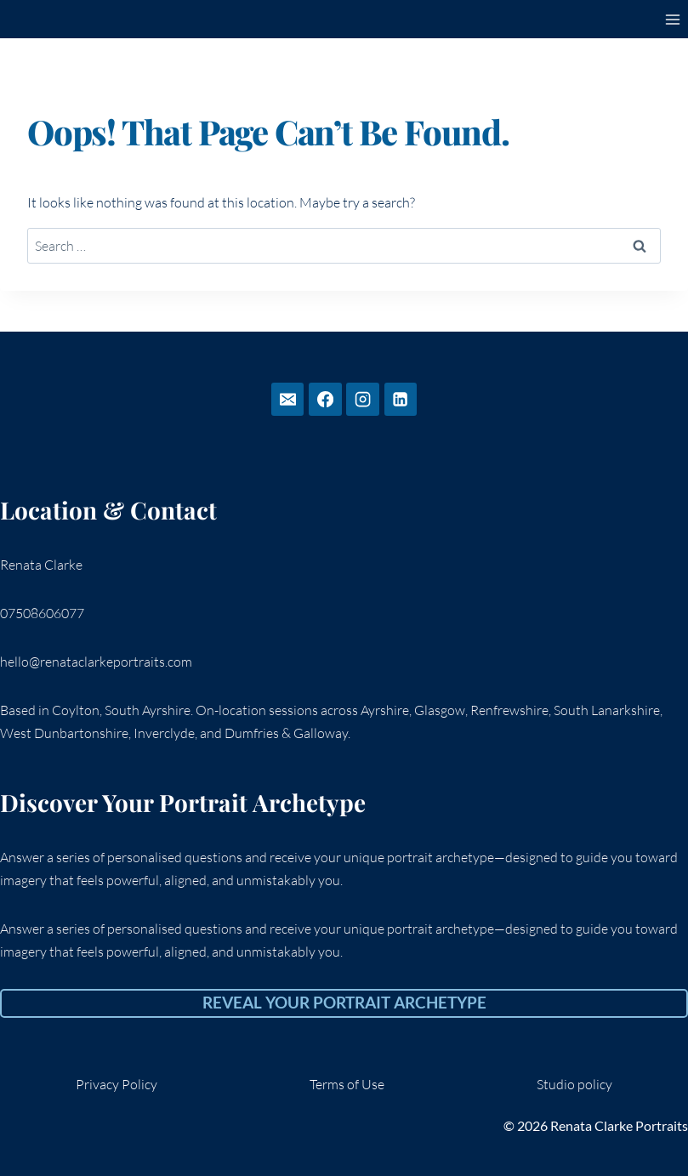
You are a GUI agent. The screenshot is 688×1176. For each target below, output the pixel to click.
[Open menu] (672, 19)
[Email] (287, 399)
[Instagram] (362, 399)
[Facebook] (325, 399)
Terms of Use (347, 1084)
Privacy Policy (116, 1084)
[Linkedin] (400, 399)
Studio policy (574, 1084)
